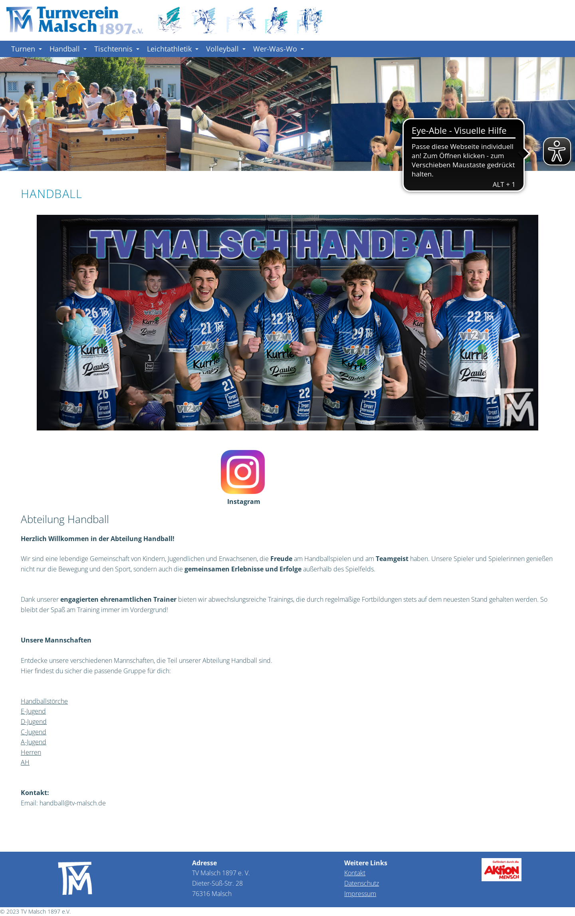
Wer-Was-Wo (278, 49)
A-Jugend (33, 742)
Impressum (360, 893)
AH (25, 762)
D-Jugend (34, 721)
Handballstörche (44, 701)
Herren (31, 752)
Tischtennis (116, 49)
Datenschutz (361, 883)
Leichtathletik (172, 49)
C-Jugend (33, 732)
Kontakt (354, 872)
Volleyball (226, 49)
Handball (68, 49)
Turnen (26, 49)
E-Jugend (33, 711)
